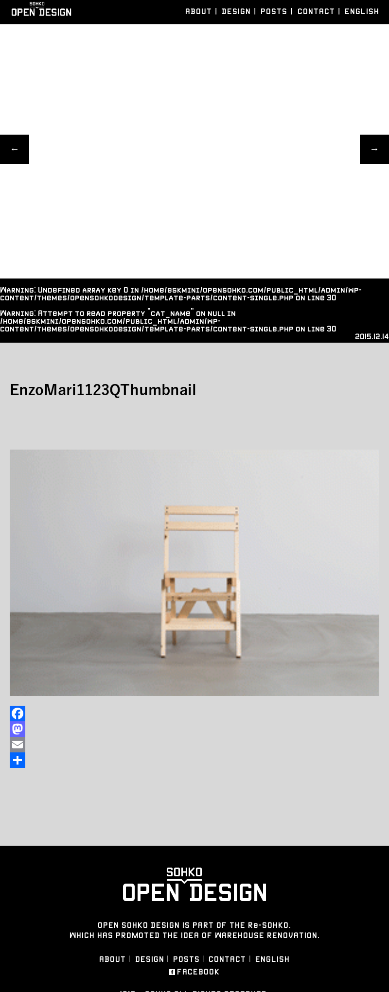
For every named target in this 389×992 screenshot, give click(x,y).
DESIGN (236, 11)
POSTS (274, 11)
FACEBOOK (198, 972)
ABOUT (198, 11)
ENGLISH (362, 11)
